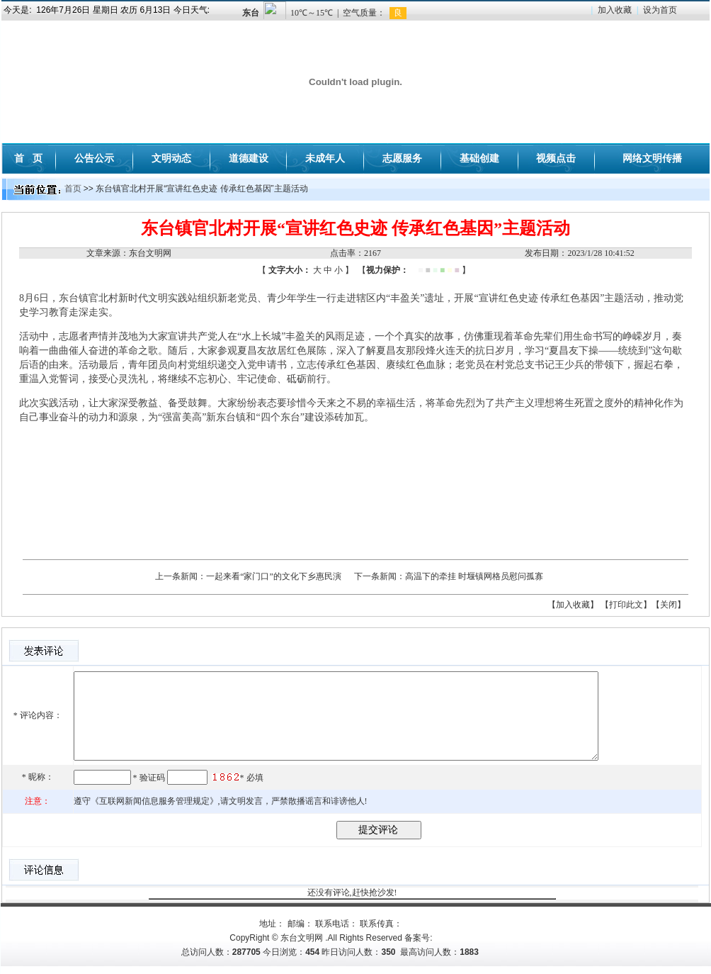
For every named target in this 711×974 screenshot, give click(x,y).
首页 (72, 189)
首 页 (28, 158)
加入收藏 (615, 10)
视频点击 (556, 158)
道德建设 (248, 158)
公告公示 (94, 158)
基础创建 (479, 158)
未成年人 (325, 158)
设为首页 (660, 10)
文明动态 (171, 158)
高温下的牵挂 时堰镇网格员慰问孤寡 (474, 576)
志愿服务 (402, 158)
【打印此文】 (626, 605)
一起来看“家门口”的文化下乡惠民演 (273, 576)
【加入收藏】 (572, 605)
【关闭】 (669, 605)
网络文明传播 (652, 158)
